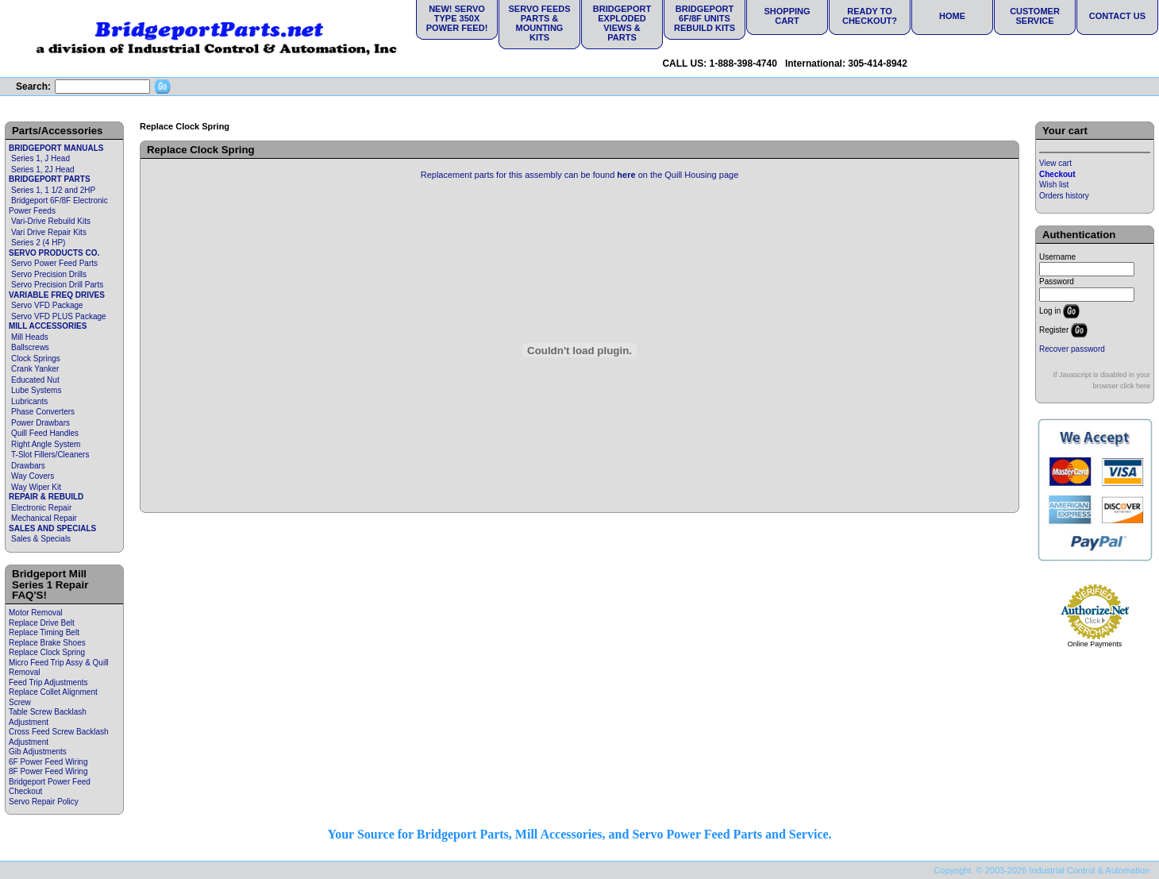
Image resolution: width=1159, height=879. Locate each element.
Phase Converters (43, 411)
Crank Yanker (35, 368)
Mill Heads (29, 337)
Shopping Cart (787, 15)
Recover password (1072, 349)
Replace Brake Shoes (47, 642)
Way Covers (32, 476)
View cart (1055, 163)
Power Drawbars (40, 422)
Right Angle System (45, 444)
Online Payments (1095, 644)
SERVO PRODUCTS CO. (54, 253)
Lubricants (29, 401)
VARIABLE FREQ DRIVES (57, 295)
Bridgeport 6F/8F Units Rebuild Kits (704, 18)
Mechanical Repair (44, 518)
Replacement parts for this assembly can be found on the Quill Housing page (580, 174)
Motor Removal (36, 612)
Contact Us (1117, 16)
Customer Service (1035, 15)
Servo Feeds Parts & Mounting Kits (539, 23)
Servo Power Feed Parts (54, 263)
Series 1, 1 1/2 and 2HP (53, 190)
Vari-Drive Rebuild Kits (50, 221)
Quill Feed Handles (45, 433)
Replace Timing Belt (44, 632)
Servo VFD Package (47, 305)
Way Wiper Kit (36, 487)
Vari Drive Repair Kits (49, 232)
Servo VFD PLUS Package (58, 316)
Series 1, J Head (40, 158)
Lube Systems (36, 390)
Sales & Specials (41, 538)
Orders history (1064, 195)
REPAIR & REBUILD (46, 496)
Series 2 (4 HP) (38, 242)
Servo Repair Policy (44, 801)
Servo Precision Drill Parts (57, 284)
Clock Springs (35, 358)
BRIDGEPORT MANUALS (56, 148)
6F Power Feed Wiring (48, 762)
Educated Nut (35, 380)
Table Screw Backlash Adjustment (48, 717)
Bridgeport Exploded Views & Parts (622, 23)
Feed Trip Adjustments (48, 682)
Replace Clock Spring (47, 652)
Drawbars (28, 465)
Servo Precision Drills (49, 274)
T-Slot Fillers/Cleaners (50, 454)
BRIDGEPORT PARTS (49, 179)
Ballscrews (30, 347)
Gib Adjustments (38, 751)
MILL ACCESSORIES (48, 326)
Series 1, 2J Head (43, 169)
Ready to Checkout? (869, 15)
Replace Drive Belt (42, 623)
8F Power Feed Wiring (48, 771)
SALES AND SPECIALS (52, 528)
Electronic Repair (41, 507)
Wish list (1054, 184)
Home (952, 16)
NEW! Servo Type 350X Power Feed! (457, 18)
